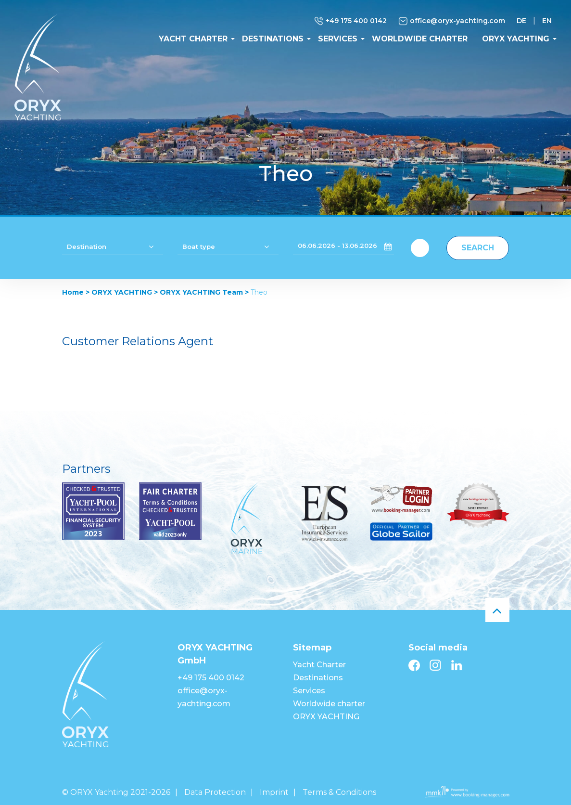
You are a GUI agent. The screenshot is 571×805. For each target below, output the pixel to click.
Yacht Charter (193, 38)
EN (547, 20)
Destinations (273, 38)
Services (337, 38)
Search (477, 247)
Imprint (274, 792)
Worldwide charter (420, 38)
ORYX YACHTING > (124, 292)
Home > (75, 292)
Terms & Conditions (339, 792)
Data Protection (215, 792)
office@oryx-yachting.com (451, 21)
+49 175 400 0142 (350, 21)
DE (521, 20)
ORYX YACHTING (515, 38)
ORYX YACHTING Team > (204, 292)
